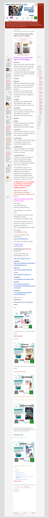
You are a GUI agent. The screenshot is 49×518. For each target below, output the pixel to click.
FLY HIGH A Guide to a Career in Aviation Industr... (40, 113)
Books (15, 307)
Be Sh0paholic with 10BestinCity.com (41, 96)
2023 (39, 121)
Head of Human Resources (10, 165)
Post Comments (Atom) (20, 514)
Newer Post (16, 512)
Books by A (16, 297)
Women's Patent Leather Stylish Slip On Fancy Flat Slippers (23, 487)
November (40, 71)
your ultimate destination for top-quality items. (41, 99)
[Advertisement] (8, 42)
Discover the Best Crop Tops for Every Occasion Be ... (41, 92)
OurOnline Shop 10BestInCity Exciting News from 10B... (41, 109)
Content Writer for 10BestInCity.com (10, 60)
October (40, 72)
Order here (16, 338)
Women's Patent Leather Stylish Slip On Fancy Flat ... (41, 88)
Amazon (17, 469)
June (39, 115)
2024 (39, 69)
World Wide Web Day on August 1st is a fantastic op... (41, 78)
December (40, 70)
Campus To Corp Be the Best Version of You (41, 85)
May (39, 116)
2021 (39, 122)
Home (25, 512)
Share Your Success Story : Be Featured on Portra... (41, 82)
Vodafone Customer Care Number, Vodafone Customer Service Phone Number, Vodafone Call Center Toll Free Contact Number (8, 82)
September (40, 73)
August (40, 74)
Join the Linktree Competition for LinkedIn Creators (41, 102)
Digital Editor (10, 116)
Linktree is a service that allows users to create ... (41, 106)
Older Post (33, 512)
